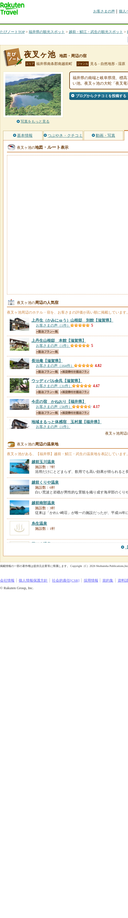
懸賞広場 (65, 21)
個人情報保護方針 (33, 580)
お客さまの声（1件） (53, 325)
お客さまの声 (104, 11)
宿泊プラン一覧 (47, 331)
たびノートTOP (12, 32)
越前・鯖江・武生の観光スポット (96, 32)
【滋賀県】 (72, 320)
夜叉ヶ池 (39, 54)
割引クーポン (88, 21)
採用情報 (91, 580)
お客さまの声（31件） (54, 386)
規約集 (107, 580)
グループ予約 (111, 21)
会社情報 (7, 580)
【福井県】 (58, 401)
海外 (42, 21)
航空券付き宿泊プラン (74, 371)
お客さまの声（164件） (55, 366)
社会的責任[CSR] (66, 580)
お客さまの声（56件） (54, 407)
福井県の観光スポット (47, 32)
